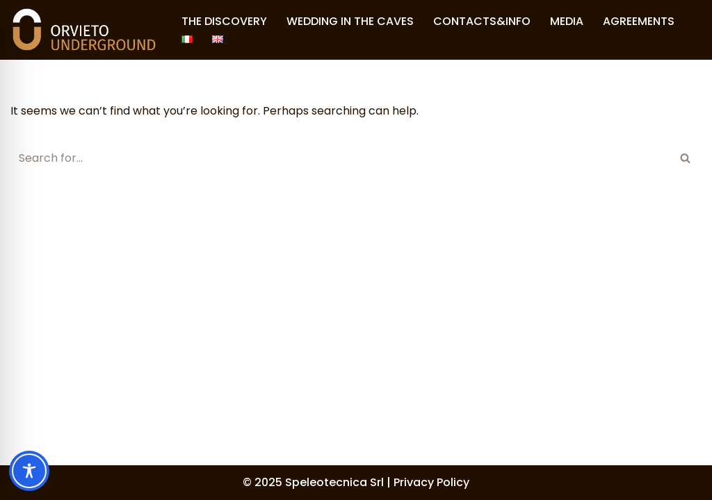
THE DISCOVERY (224, 21)
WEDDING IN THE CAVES (350, 21)
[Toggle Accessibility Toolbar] (29, 471)
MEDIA (566, 21)
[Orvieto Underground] (84, 29)
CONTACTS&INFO (482, 21)
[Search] (340, 158)
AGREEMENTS (638, 21)
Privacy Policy (431, 482)
